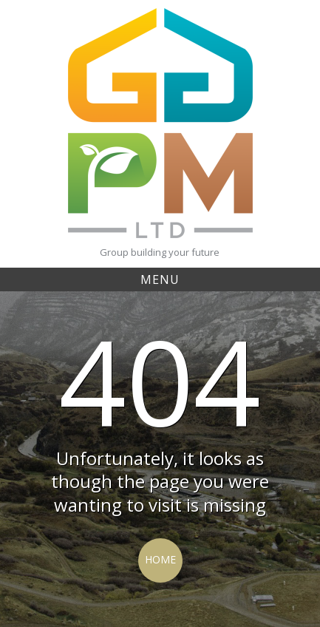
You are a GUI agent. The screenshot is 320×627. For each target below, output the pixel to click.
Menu (160, 279)
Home (160, 559)
